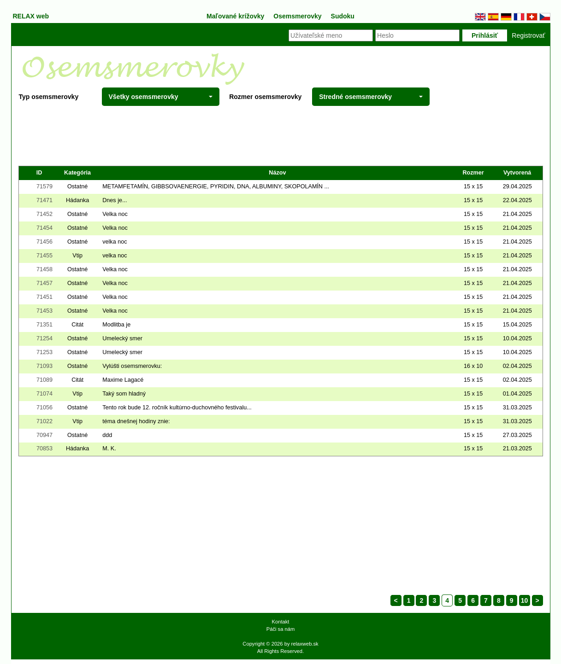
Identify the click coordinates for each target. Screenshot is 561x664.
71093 (44, 366)
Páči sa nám (280, 629)
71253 (44, 352)
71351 (44, 324)
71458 (44, 269)
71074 (44, 393)
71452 (44, 214)
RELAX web (31, 16)
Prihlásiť (485, 35)
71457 (44, 283)
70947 (44, 435)
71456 (44, 242)
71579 (44, 186)
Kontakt (280, 621)
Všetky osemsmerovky (161, 96)
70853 (44, 448)
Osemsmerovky (297, 16)
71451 (44, 297)
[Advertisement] (281, 136)
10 (524, 600)
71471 (44, 200)
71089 (44, 380)
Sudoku (342, 16)
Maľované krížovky (235, 16)
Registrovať (528, 35)
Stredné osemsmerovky (371, 96)
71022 (44, 421)
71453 (44, 311)
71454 (44, 228)
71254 (44, 338)
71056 (44, 407)
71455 (44, 255)
